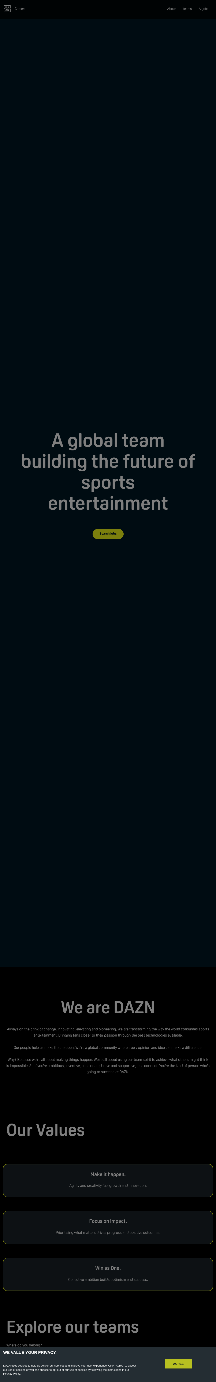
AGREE (178, 1363)
